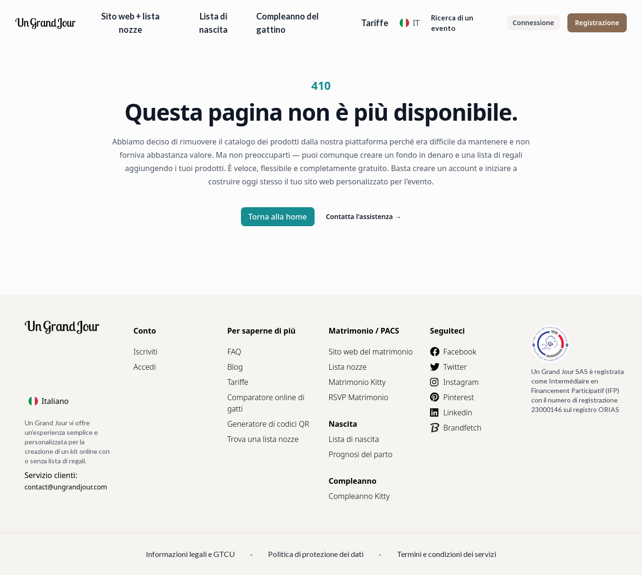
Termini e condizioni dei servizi (446, 553)
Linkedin (451, 412)
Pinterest (452, 397)
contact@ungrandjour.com (66, 486)
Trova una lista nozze (262, 439)
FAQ (234, 351)
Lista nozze (347, 367)
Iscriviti (145, 351)
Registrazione (597, 22)
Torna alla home (278, 216)
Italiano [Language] (49, 401)
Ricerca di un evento (452, 22)
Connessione (533, 22)
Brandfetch (455, 427)
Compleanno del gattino (287, 23)
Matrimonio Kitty (356, 382)
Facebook (453, 351)
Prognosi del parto (360, 454)
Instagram (454, 382)
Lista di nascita (213, 23)
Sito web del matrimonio (370, 351)
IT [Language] (410, 23)
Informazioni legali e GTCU (190, 553)
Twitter (448, 367)
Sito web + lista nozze (130, 23)
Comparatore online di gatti (265, 403)
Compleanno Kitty (359, 496)
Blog (235, 367)
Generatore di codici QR (268, 424)
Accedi (145, 367)
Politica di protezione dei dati (316, 553)
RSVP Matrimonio (358, 397)
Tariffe (374, 23)
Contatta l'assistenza (364, 216)
